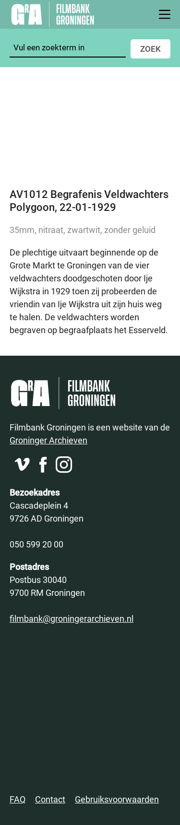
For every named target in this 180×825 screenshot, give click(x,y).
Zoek (150, 48)
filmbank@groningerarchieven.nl (71, 618)
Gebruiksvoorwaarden (117, 799)
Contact (50, 799)
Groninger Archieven (48, 440)
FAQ (17, 799)
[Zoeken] (68, 48)
